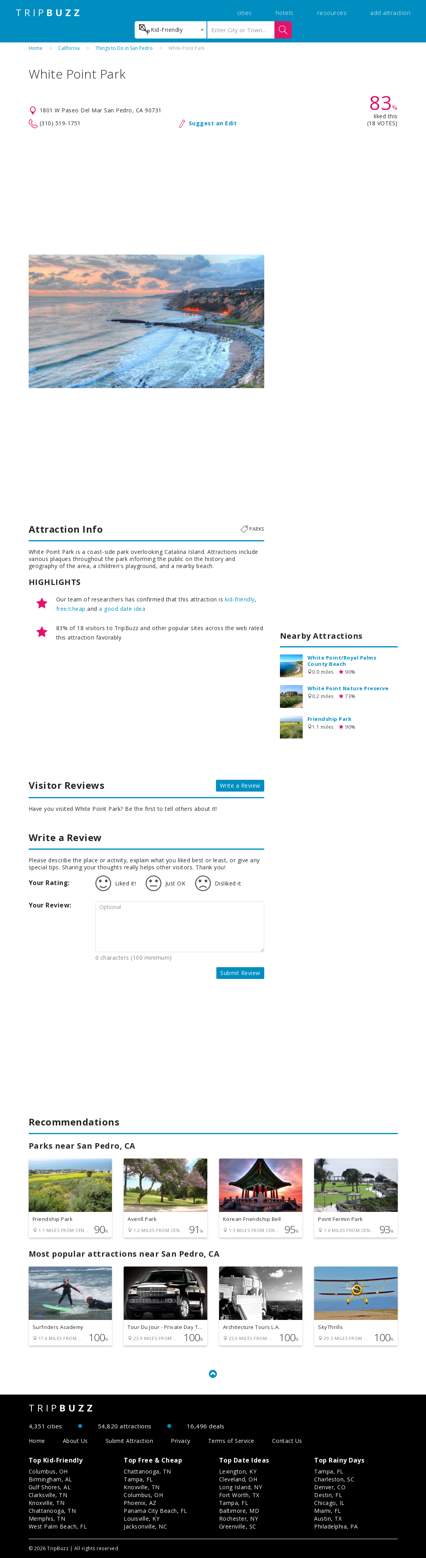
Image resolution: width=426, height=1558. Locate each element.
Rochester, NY (238, 1518)
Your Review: (50, 905)
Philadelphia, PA (336, 1526)
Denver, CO (330, 1487)
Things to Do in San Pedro (124, 48)
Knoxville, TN (47, 1503)
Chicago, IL (329, 1503)
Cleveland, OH (238, 1479)
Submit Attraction (130, 1440)
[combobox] (171, 29)
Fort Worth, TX (239, 1495)
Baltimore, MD (239, 1510)
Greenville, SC (237, 1526)
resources (332, 12)
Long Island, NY (240, 1487)
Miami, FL (327, 1510)
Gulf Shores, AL (50, 1487)
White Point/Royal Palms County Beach (342, 660)
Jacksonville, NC (145, 1526)
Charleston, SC (334, 1479)
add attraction (390, 12)
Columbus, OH (48, 1471)
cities (244, 12)
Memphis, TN (47, 1518)
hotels (285, 12)
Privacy (180, 1440)
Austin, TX (328, 1518)
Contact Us (287, 1440)
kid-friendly (240, 599)
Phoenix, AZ (140, 1503)
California (69, 48)
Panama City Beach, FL (155, 1510)
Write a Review (240, 785)
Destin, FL (328, 1495)
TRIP (49, 12)
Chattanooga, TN (52, 1510)
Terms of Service (231, 1440)
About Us (75, 1440)
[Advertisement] (213, 192)
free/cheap (71, 608)
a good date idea (122, 608)
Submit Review (240, 973)
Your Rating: (49, 883)
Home (35, 48)
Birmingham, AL (50, 1479)
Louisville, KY (141, 1518)
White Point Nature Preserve (348, 688)
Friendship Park (329, 718)
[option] (146, 321)
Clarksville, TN (48, 1495)
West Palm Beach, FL (58, 1526)
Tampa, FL (138, 1479)
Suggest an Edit (213, 123)
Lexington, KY (238, 1471)
